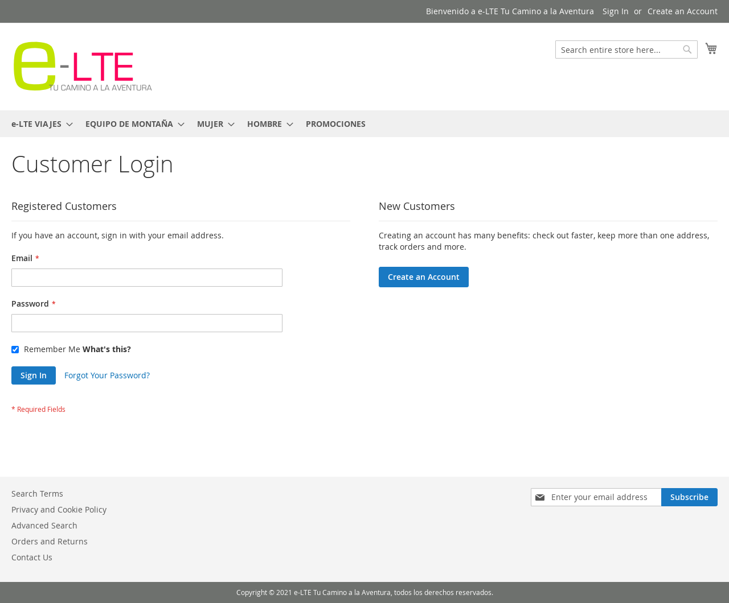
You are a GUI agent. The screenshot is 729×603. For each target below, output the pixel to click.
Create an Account (683, 11)
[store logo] (82, 66)
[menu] (364, 123)
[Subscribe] (689, 497)
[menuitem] (39, 123)
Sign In (616, 11)
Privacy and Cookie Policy (59, 509)
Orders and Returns (49, 541)
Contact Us (31, 557)
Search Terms (37, 493)
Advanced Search (44, 525)
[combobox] (626, 49)
